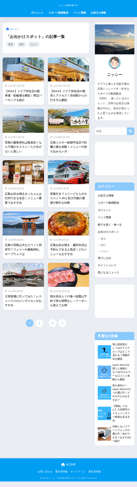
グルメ (34, 44)
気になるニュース (109, 274)
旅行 (22, 44)
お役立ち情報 (98, 12)
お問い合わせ (44, 477)
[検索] (130, 131)
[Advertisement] (114, 158)
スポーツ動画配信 (58, 12)
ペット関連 (79, 12)
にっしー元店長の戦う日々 (68, 4)
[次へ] (62, 323)
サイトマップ (77, 477)
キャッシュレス (108, 266)
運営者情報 (61, 477)
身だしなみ (105, 259)
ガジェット (37, 12)
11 (52, 323)
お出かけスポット (109, 232)
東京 (10, 44)
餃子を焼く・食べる (110, 225)
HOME (68, 470)
